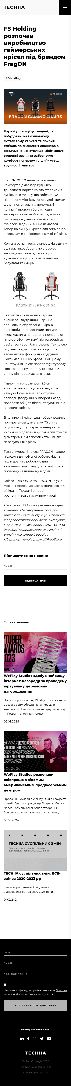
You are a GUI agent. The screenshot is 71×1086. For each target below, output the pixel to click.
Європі (40, 490)
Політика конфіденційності (35, 1067)
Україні (11, 490)
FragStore (54, 539)
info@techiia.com (35, 1029)
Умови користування (35, 1072)
